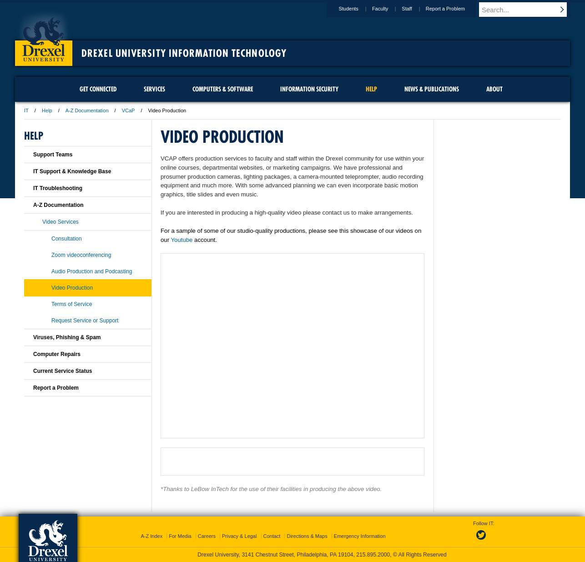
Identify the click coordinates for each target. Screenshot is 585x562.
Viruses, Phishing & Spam (67, 337)
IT (26, 110)
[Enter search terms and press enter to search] (529, 9)
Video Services (60, 222)
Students (357, 8)
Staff (415, 8)
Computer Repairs (57, 354)
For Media (180, 536)
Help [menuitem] (371, 89)
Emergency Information (360, 536)
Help (47, 110)
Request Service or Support (84, 320)
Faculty (389, 8)
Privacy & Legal (239, 536)
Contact (272, 536)
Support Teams (52, 154)
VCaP (128, 110)
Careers (207, 536)
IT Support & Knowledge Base (72, 171)
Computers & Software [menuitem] (222, 89)
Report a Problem (454, 8)
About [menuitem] (494, 89)
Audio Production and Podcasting (91, 271)
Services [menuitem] (154, 89)
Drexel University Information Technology (184, 53)
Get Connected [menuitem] (98, 89)
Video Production (72, 288)
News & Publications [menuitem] (431, 89)
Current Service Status (62, 371)
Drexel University (43, 36)
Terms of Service (71, 304)
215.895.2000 (373, 555)
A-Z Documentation (87, 110)
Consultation (66, 239)
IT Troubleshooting (57, 188)
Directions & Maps (307, 536)
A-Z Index (151, 536)
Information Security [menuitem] (309, 89)
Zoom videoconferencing (81, 255)
